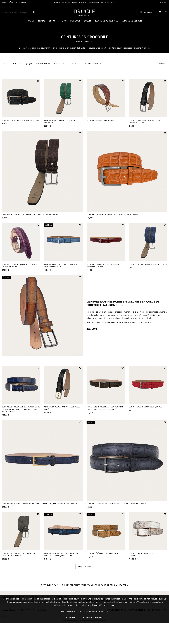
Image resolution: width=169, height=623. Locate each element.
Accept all (70, 617)
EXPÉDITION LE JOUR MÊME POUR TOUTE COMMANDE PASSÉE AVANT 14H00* (84, 2)
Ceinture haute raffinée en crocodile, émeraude (61, 121)
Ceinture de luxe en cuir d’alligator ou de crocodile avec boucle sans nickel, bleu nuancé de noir (21, 409)
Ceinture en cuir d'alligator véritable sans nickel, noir (146, 121)
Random (162, 63)
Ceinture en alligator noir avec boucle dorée (62, 408)
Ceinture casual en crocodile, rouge (145, 407)
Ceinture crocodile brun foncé (101, 120)
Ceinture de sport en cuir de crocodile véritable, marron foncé (30, 214)
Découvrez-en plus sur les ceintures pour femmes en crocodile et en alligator (83, 585)
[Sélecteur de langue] (4, 2)
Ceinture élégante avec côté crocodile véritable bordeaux (104, 265)
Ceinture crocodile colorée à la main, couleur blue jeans (61, 265)
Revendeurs (161, 2)
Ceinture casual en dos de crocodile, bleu (148, 264)
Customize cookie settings (96, 611)
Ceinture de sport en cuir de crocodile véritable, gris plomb (19, 554)
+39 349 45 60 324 (19, 2)
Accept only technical (93, 617)
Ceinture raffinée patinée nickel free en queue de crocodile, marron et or (123, 303)
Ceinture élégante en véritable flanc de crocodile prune (20, 265)
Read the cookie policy (71, 611)
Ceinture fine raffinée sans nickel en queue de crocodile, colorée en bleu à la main (39, 503)
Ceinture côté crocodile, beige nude (103, 553)
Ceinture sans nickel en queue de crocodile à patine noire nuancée (116, 503)
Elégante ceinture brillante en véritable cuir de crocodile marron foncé (105, 408)
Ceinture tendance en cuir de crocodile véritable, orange (113, 214)
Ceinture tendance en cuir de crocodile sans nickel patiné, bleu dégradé (62, 554)
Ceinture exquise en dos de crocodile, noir (21, 120)
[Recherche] (18, 12)
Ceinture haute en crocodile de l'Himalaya (143, 554)
